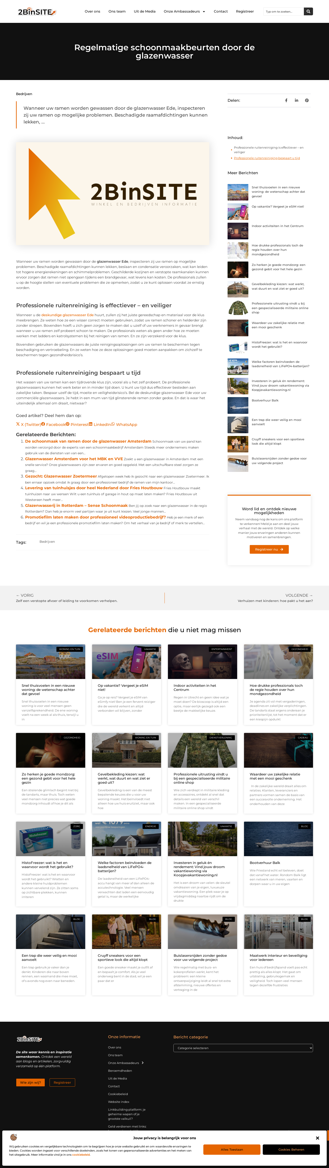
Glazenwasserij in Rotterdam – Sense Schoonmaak (76, 505)
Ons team (117, 11)
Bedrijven (24, 94)
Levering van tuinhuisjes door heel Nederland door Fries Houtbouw (94, 488)
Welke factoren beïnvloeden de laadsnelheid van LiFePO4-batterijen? (124, 867)
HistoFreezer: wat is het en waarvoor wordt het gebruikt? (47, 865)
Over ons (92, 11)
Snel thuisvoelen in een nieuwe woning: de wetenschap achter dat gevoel (278, 191)
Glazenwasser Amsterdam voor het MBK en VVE (74, 459)
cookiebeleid (81, 1154)
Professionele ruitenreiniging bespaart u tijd (267, 158)
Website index (118, 1102)
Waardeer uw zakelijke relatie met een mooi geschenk (275, 776)
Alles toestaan (232, 1149)
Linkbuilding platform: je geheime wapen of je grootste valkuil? (127, 1114)
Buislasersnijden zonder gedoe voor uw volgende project (200, 957)
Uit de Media (145, 11)
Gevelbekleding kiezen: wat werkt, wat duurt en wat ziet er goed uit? (124, 778)
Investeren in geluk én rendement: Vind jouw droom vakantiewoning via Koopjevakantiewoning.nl (280, 385)
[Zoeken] (308, 11)
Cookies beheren (291, 1149)
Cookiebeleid (118, 1094)
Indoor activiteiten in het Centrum (278, 226)
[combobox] (284, 11)
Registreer (245, 11)
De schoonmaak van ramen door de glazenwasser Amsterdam (88, 441)
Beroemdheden (120, 1070)
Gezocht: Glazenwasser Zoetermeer (61, 476)
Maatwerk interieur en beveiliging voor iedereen (278, 957)
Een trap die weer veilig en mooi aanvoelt (49, 957)
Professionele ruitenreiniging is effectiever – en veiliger (269, 150)
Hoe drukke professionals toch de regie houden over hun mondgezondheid (277, 249)
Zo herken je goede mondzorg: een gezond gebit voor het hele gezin (48, 778)
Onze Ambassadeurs (185, 12)
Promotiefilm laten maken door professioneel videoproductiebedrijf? (95, 517)
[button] (317, 1138)
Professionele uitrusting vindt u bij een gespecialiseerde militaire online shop (280, 308)
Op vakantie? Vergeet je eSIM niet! (278, 206)
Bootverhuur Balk (265, 400)
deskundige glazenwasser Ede (67, 315)
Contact (221, 11)
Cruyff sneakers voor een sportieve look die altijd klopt (123, 957)
